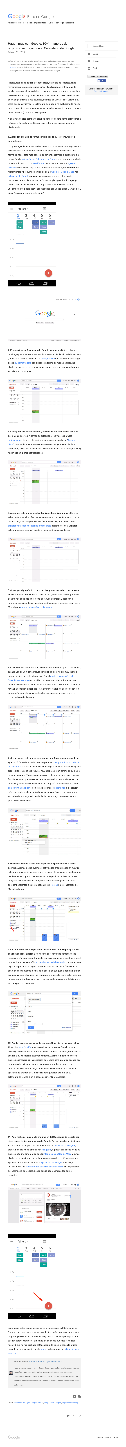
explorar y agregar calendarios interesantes (29, 525)
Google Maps (67, 171)
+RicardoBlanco (37, 1361)
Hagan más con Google (70, 1403)
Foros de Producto (101, 91)
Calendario (18, 1403)
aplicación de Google (18, 176)
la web (44, 1349)
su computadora (23, 362)
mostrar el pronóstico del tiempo (36, 607)
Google (100, 1437)
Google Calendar (37, 1403)
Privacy (108, 1437)
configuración (48, 358)
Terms (115, 1437)
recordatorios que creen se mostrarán (45, 1166)
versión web (39, 163)
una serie (12, 67)
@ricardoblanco (54, 1361)
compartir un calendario (20, 787)
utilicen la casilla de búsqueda (50, 962)
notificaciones (15, 440)
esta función (25, 1047)
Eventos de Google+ (65, 1145)
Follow (101, 81)
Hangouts (46, 1149)
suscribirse (59, 787)
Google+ (55, 171)
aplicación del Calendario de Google (39, 159)
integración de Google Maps (57, 1154)
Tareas (54, 884)
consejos (26, 1403)
